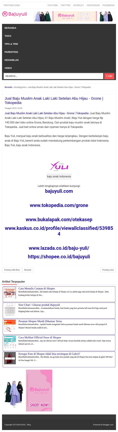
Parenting (11, 52)
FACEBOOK (108, 5)
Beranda (10, 28)
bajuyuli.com (59, 191)
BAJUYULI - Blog (24, 425)
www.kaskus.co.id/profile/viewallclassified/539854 (59, 231)
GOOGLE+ (78, 5)
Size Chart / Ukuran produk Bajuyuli (39, 304)
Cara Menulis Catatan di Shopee (36, 288)
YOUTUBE (52, 5)
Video (8, 68)
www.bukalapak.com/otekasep (59, 219)
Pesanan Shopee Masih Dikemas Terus (40, 321)
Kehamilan (12, 60)
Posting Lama (108, 270)
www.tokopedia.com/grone (59, 205)
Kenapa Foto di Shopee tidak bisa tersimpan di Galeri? (49, 353)
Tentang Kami (12, 5)
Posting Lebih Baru (12, 270)
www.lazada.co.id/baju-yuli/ (59, 248)
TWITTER (65, 5)
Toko (8, 36)
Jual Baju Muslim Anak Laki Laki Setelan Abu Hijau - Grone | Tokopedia (46, 113)
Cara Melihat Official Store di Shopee (39, 337)
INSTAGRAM (93, 5)
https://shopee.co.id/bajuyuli (59, 256)
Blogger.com (108, 425)
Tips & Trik (11, 44)
